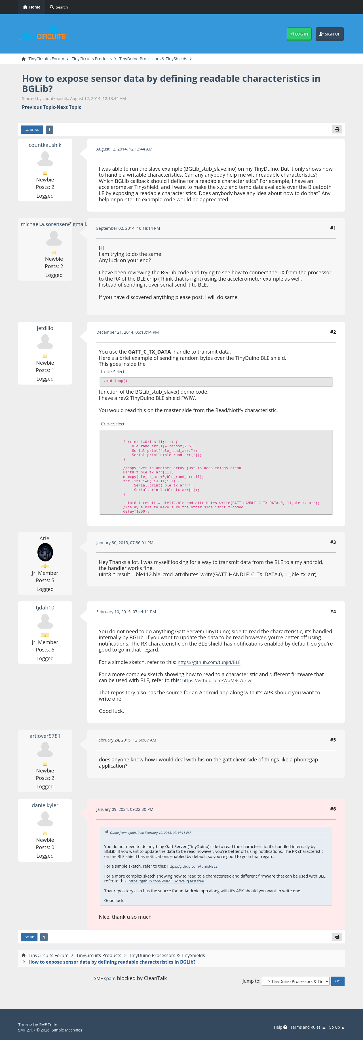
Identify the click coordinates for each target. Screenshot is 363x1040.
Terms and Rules (303, 1027)
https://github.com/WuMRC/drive (221, 681)
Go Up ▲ (336, 1027)
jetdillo (45, 329)
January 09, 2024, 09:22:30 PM (128, 811)
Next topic (69, 107)
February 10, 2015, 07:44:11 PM (130, 613)
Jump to (250, 983)
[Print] (336, 130)
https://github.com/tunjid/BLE (213, 663)
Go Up (30, 939)
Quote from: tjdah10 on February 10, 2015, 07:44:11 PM (155, 834)
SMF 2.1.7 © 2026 (35, 1030)
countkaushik (45, 146)
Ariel (45, 540)
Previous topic (38, 107)
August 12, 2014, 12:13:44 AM (127, 150)
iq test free (203, 882)
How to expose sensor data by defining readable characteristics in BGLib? (144, 84)
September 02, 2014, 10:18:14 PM (132, 230)
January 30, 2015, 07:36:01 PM (128, 544)
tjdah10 (45, 609)
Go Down (33, 131)
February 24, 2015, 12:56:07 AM (130, 741)
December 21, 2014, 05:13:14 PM (131, 334)
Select (119, 373)
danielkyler (45, 806)
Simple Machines (73, 1030)
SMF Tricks (49, 1025)
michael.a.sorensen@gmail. (58, 225)
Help (274, 1027)
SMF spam (104, 980)
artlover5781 (45, 737)
